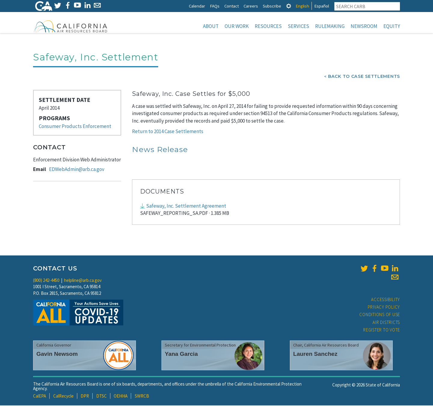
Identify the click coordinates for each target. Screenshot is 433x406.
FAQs (215, 6)
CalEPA (39, 396)
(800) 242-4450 (46, 281)
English (302, 6)
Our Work (237, 26)
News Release (160, 149)
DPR (85, 396)
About (211, 26)
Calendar (197, 6)
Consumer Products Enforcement (75, 127)
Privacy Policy (384, 307)
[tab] (288, 6)
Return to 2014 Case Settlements (167, 132)
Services (298, 26)
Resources (268, 26)
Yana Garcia (181, 354)
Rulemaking (330, 26)
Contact (231, 6)
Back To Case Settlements (364, 77)
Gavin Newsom (57, 354)
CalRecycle (63, 396)
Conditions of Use (379, 315)
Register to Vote (381, 330)
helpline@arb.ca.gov (83, 281)
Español (321, 6)
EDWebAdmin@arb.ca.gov (76, 169)
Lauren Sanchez (315, 354)
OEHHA (120, 396)
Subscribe (272, 6)
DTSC (101, 396)
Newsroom (364, 26)
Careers (251, 6)
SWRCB (142, 396)
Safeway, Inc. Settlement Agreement (186, 206)
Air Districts (386, 323)
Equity (391, 26)
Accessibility (385, 300)
